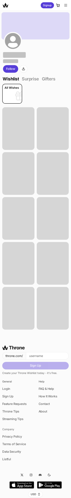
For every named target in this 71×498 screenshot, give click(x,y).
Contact (44, 404)
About (43, 411)
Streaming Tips (12, 419)
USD (35, 494)
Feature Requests (14, 404)
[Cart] (58, 5)
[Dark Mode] (49, 475)
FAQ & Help (46, 389)
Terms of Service (14, 444)
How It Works (48, 396)
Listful (6, 459)
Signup (47, 5)
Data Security (11, 451)
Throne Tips (10, 411)
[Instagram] (31, 475)
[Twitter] (22, 475)
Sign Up (35, 365)
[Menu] (65, 5)
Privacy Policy (12, 436)
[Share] (23, 69)
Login (6, 389)
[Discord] (40, 475)
